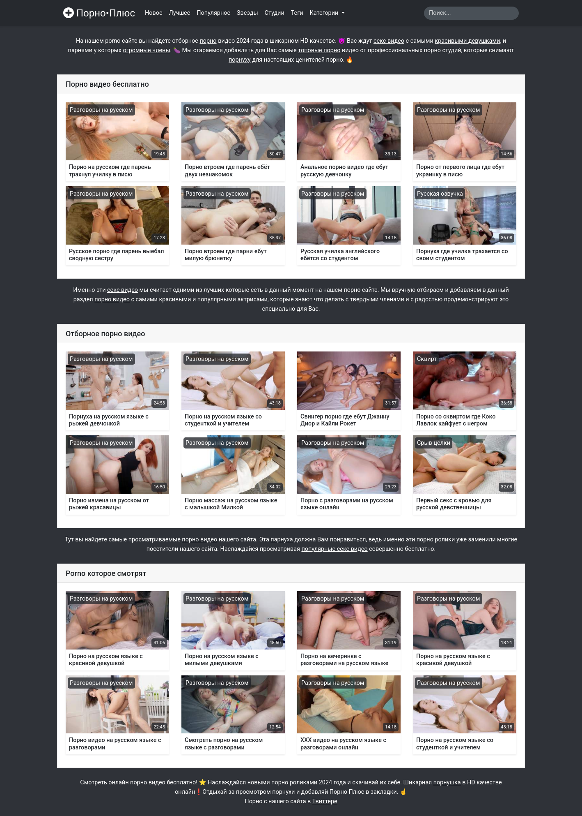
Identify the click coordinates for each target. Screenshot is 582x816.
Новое (154, 12)
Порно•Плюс (99, 13)
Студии (274, 12)
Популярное (213, 12)
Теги (297, 12)
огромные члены (146, 50)
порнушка (447, 782)
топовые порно (319, 50)
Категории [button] (325, 12)
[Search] (471, 13)
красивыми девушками (467, 40)
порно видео (112, 299)
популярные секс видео (334, 549)
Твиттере (324, 801)
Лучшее (179, 12)
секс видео (388, 40)
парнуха (281, 539)
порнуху (240, 59)
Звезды (247, 12)
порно (207, 40)
